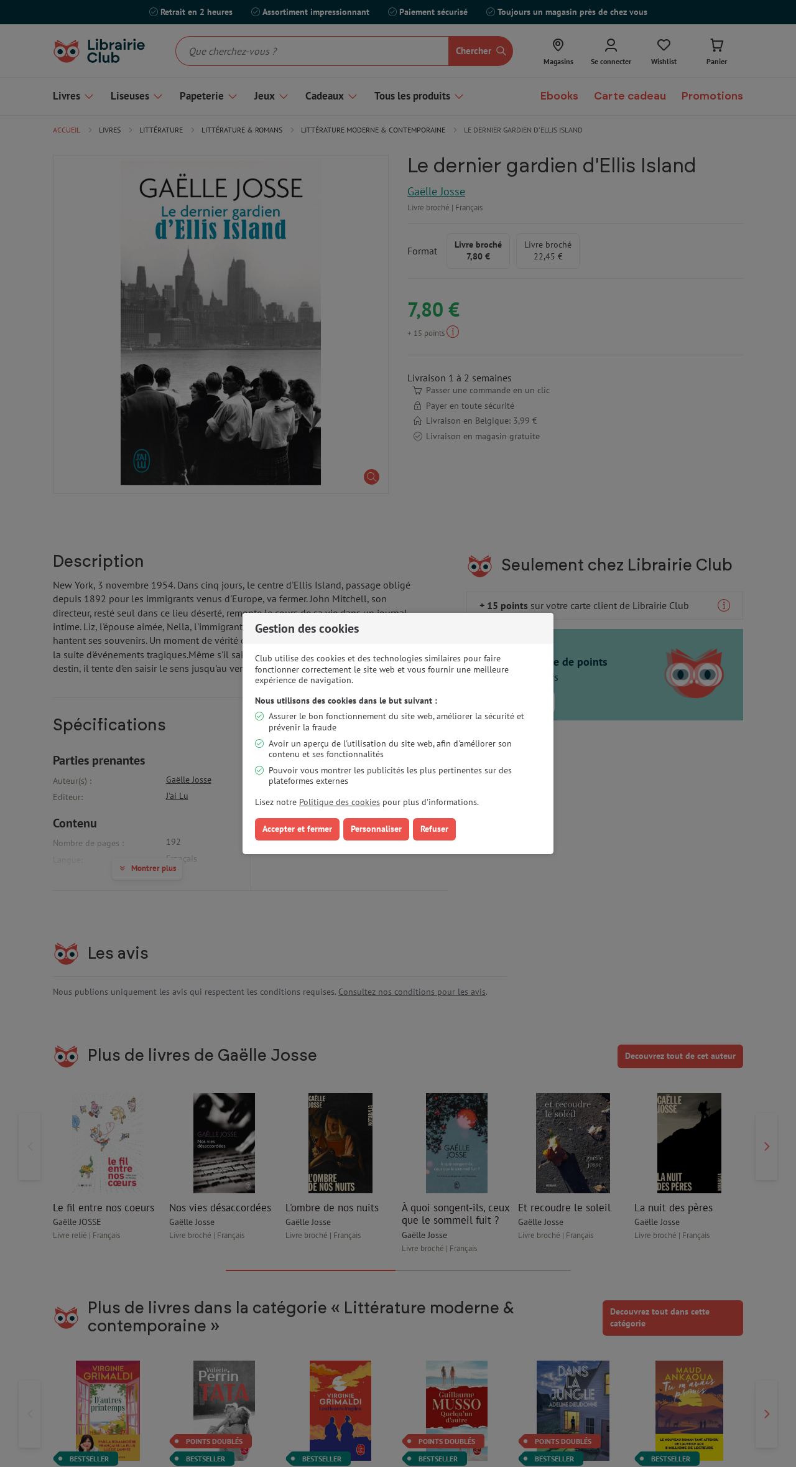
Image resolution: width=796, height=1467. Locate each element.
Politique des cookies (339, 802)
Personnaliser (376, 828)
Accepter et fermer (297, 828)
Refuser (434, 828)
